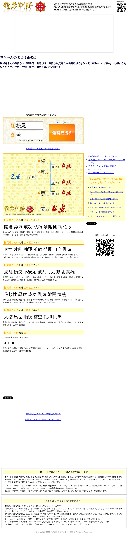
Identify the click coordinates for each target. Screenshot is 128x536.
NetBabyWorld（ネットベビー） (104, 156)
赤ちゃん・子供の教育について (102, 203)
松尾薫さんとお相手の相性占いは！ (43, 148)
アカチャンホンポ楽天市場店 (102, 166)
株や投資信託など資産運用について (104, 199)
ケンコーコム (94, 169)
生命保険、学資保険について (101, 187)
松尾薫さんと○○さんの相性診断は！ (43, 413)
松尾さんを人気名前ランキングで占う (43, 419)
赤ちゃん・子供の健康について (102, 212)
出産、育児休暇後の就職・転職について (105, 208)
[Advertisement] (50, 33)
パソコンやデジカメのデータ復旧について (106, 216)
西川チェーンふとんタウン (101, 172)
